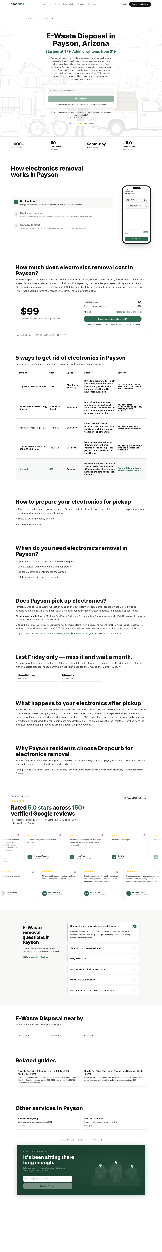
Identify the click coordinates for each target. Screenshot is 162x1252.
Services (47, 4)
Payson (40, 19)
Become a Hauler (95, 4)
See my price (81, 98)
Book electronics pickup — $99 (112, 319)
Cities (57, 4)
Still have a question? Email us (36, 957)
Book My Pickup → (48, 1186)
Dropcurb (23, 19)
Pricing (81, 4)
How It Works (68, 4)
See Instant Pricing (140, 4)
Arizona (33, 19)
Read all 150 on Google (136, 798)
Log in (124, 4)
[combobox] (81, 91)
